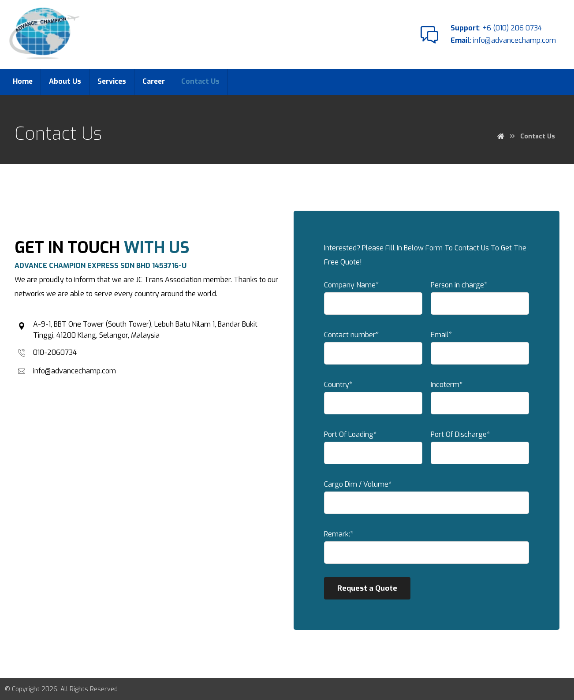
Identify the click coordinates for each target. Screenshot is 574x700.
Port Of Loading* (375, 449)
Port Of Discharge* (479, 449)
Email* (479, 350)
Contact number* (375, 350)
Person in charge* (479, 300)
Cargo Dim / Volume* (426, 499)
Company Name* (375, 300)
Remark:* (426, 549)
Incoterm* (479, 399)
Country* (375, 399)
